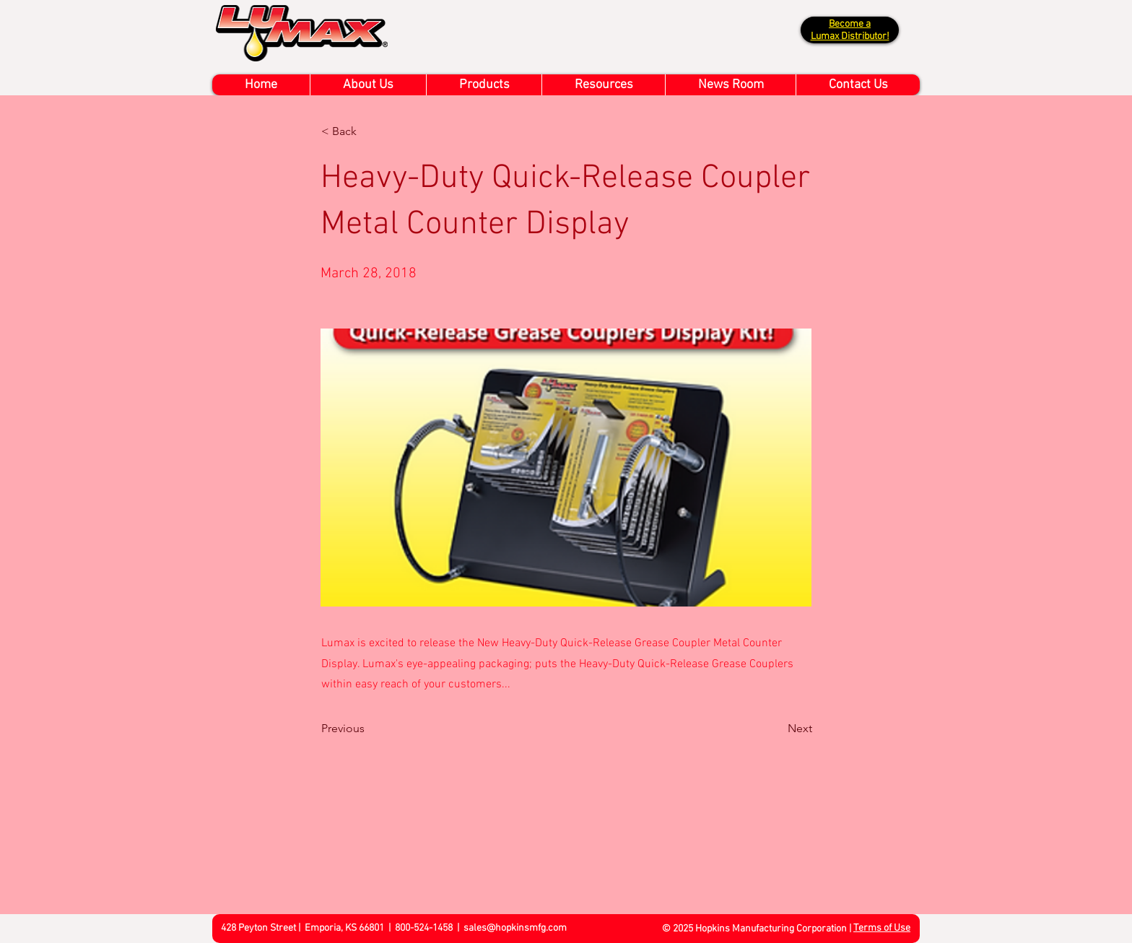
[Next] (776, 728)
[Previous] (369, 728)
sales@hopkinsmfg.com (515, 928)
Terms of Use (881, 928)
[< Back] (369, 131)
